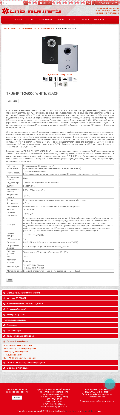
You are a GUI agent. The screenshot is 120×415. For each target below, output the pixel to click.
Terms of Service (89, 411)
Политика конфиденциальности (97, 394)
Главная (7, 28)
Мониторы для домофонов (16, 352)
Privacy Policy (71, 411)
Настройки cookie (97, 397)
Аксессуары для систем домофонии (20, 348)
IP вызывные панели (46, 28)
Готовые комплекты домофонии (18, 345)
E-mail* (17, 397)
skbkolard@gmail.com (57, 406)
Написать (45, 3)
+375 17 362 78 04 (53, 401)
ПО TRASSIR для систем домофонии (20, 358)
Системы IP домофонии (27, 28)
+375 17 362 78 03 (53, 399)
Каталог (14, 28)
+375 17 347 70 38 (50, 404)
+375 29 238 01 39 (108, 3)
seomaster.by (108, 401)
